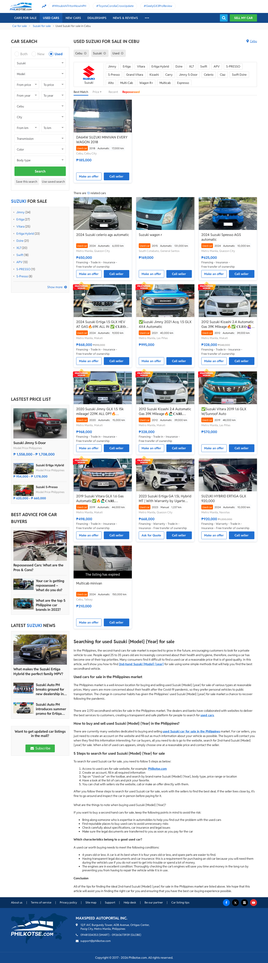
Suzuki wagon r (150, 235)
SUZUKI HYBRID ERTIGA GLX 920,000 (223, 498)
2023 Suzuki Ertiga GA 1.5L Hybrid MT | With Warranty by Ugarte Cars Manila (165, 498)
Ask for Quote (151, 535)
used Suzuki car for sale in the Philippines (191, 731)
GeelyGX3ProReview (159, 6)
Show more (55, 287)
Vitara (20, 226)
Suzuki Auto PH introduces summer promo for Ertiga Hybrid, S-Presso (51, 709)
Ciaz (222, 75)
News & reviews (125, 18)
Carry (169, 75)
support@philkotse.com (95, 941)
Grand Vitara (134, 75)
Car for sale (19, 26)
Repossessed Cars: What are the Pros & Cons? (38, 567)
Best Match (81, 92)
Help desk (130, 902)
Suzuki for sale (42, 26)
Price (98, 92)
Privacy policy (68, 902)
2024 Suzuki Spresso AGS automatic (221, 237)
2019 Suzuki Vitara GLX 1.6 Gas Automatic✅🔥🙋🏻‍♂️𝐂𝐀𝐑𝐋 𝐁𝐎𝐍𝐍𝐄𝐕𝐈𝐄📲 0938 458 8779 (100, 498)
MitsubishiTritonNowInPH (70, 6)
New (40, 54)
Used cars (51, 18)
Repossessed (131, 92)
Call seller (116, 176)
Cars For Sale (25, 18)
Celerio (208, 75)
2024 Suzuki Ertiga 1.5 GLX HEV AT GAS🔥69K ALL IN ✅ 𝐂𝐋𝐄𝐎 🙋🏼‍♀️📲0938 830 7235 (100, 324)
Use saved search (53, 182)
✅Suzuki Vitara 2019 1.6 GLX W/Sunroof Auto (223, 411)
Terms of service (41, 902)
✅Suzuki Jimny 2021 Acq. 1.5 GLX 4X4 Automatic (165, 324)
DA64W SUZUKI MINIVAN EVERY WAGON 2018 (102, 139)
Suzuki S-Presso (47, 487)
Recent (113, 92)
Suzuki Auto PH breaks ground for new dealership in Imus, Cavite (50, 689)
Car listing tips (180, 902)
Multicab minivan (89, 583)
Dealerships (96, 18)
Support (110, 902)
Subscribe (40, 748)
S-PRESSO (23, 269)
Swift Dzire (239, 75)
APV (19, 262)
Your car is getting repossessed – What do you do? (50, 585)
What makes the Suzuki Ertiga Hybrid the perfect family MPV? (38, 671)
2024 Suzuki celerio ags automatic (102, 235)
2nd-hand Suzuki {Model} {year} (141, 664)
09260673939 (121, 935)
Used (59, 54)
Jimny (20, 212)
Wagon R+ (146, 83)
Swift (19, 255)
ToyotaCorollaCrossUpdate (116, 6)
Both (24, 54)
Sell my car (243, 18)
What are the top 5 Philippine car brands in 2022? (50, 605)
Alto (111, 83)
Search (40, 171)
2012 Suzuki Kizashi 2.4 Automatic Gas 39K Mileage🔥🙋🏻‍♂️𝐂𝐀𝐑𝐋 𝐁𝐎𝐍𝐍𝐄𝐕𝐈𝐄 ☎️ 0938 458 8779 (165, 411)
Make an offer (89, 176)
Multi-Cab (126, 83)
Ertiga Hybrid (25, 234)
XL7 (18, 248)
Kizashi (154, 75)
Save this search (26, 182)
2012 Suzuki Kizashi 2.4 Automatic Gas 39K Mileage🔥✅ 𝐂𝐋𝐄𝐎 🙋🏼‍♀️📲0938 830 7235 (227, 324)
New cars (73, 18)
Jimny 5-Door (188, 75)
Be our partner (154, 902)
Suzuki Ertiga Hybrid (50, 465)
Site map (90, 902)
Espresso (183, 83)
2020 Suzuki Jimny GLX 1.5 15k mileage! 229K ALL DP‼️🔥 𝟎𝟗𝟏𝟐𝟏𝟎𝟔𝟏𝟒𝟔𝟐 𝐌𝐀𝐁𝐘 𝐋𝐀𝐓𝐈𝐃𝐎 (100, 411)
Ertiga (20, 219)
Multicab (165, 83)
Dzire (20, 241)
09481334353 (89, 935)
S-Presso (22, 276)
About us (16, 902)
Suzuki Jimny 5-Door (29, 443)
